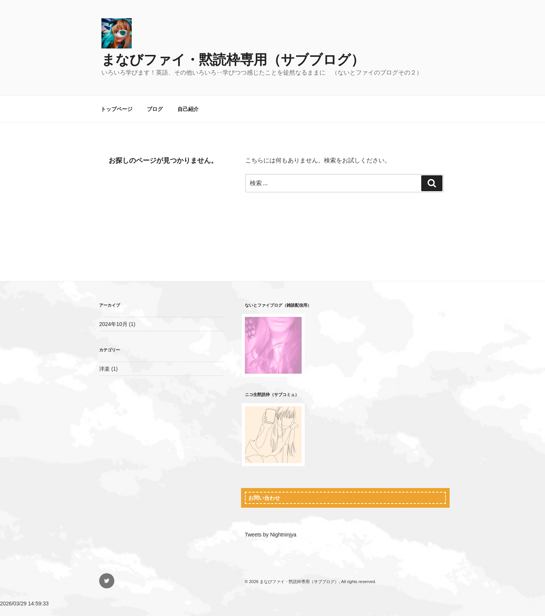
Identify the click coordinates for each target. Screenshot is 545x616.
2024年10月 (113, 324)
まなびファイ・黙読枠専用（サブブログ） (232, 59)
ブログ (155, 109)
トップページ (116, 109)
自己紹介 (188, 109)
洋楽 (104, 369)
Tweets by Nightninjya (270, 535)
